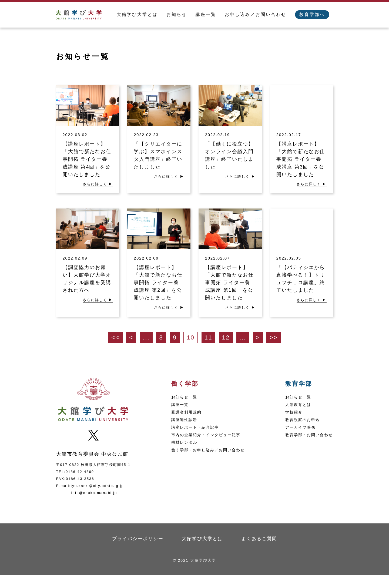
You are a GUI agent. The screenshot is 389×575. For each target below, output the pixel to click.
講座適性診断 (184, 420)
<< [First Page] (115, 337)
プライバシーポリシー (137, 538)
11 (208, 337)
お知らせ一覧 (184, 397)
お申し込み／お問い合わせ (255, 14)
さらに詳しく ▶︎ (98, 184)
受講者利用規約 (186, 412)
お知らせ (176, 14)
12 (226, 337)
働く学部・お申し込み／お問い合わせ (208, 450)
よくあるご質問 (259, 538)
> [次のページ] (258, 337)
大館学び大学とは (137, 14)
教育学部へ (312, 14)
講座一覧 (206, 14)
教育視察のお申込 (302, 420)
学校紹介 (294, 412)
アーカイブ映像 (300, 427)
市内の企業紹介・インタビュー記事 (205, 435)
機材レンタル (184, 442)
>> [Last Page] (274, 337)
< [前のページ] (131, 337)
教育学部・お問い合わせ (309, 435)
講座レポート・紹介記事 (195, 427)
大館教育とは (298, 404)
